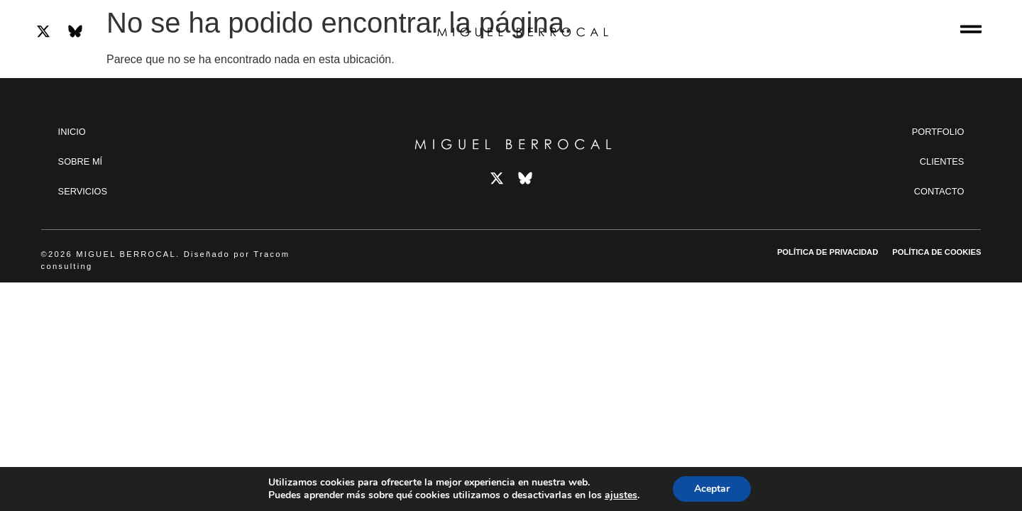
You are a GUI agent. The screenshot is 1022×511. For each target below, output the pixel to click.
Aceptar (712, 488)
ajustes (621, 495)
